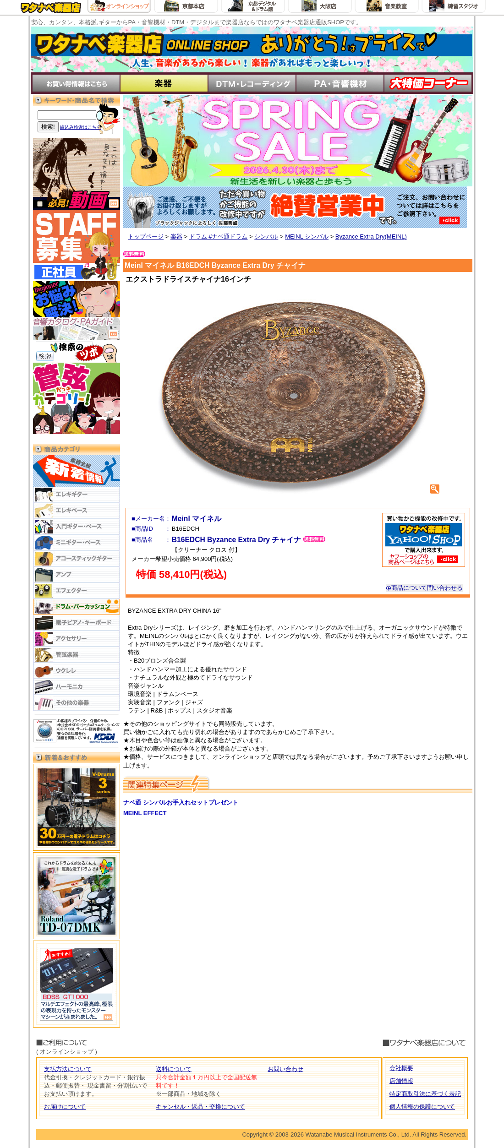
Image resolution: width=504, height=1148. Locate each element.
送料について (174, 1069)
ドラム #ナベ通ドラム (218, 236)
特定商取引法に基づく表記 (425, 1093)
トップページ (146, 236)
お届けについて (65, 1106)
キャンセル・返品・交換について (200, 1106)
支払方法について (68, 1069)
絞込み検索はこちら (80, 127)
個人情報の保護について (422, 1106)
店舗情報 (401, 1080)
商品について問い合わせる (424, 587)
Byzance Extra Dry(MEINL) (371, 236)
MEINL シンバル (307, 236)
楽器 (176, 236)
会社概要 (401, 1068)
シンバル (266, 236)
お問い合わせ (285, 1069)
